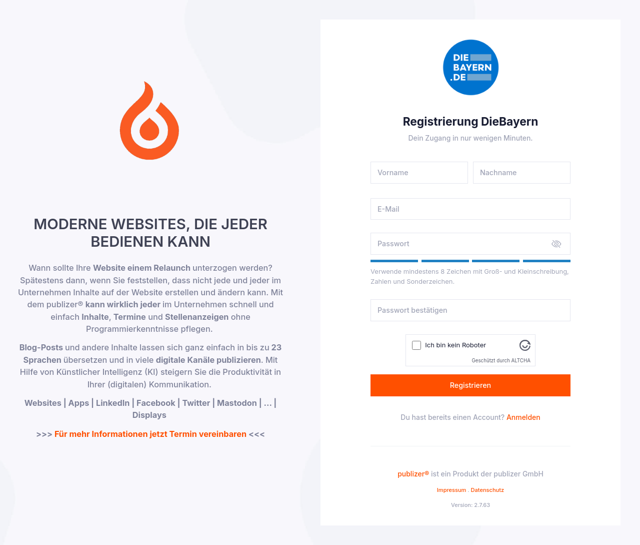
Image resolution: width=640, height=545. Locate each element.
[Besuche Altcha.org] (525, 345)
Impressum (451, 489)
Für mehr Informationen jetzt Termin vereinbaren (150, 434)
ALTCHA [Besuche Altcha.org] (521, 360)
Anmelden (523, 417)
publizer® (413, 473)
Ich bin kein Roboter (455, 345)
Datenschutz (487, 489)
